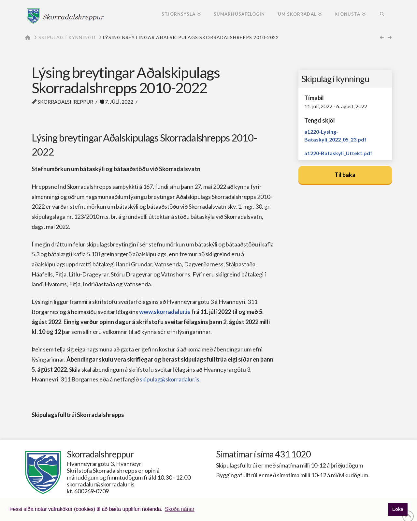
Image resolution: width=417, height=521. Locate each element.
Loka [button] (397, 509)
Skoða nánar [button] (179, 509)
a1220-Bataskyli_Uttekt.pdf (338, 153)
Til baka (345, 174)
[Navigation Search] (382, 14)
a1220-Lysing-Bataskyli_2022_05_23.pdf (335, 135)
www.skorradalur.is (164, 311)
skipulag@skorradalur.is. (171, 379)
